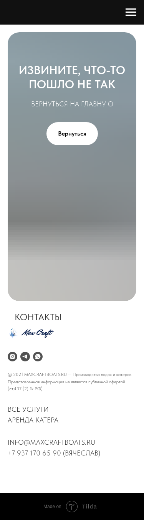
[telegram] (25, 356)
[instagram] (12, 356)
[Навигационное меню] (131, 12)
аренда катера (33, 420)
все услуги (28, 409)
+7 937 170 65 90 (34, 453)
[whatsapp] (38, 356)
